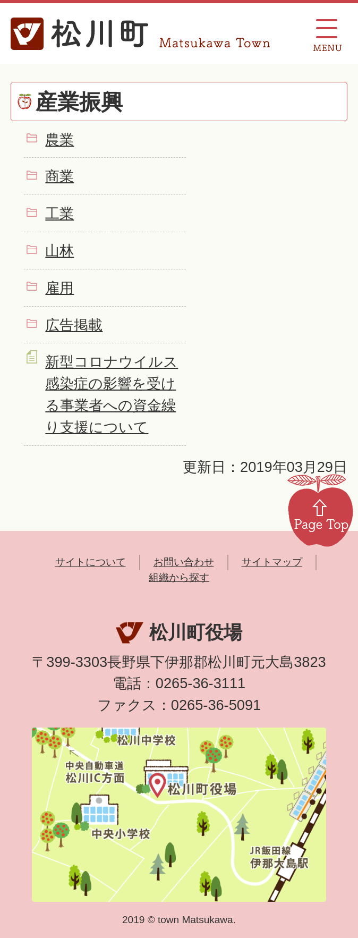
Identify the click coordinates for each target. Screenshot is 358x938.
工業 (59, 213)
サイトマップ (272, 562)
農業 (59, 139)
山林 (59, 250)
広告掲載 (74, 325)
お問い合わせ (184, 562)
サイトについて (90, 562)
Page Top (320, 509)
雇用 (59, 288)
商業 (59, 176)
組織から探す (179, 577)
